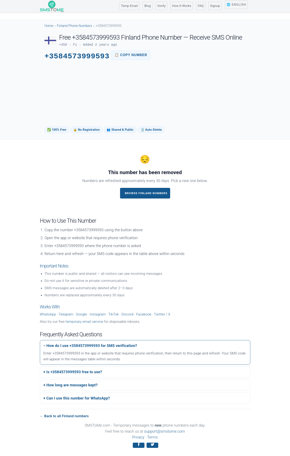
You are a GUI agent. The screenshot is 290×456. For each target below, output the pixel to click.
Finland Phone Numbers (74, 26)
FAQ (201, 6)
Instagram (98, 314)
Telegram (66, 314)
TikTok (113, 314)
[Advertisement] (145, 94)
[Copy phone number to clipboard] (130, 55)
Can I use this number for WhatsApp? (78, 398)
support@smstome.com (164, 431)
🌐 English (236, 4)
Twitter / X (162, 314)
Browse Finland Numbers (146, 193)
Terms (152, 437)
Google (81, 314)
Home (48, 26)
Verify (161, 6)
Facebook (143, 314)
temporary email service (84, 321)
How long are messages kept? (72, 385)
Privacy (138, 437)
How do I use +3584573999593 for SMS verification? (91, 345)
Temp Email (129, 6)
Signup (215, 6)
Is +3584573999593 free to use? (74, 372)
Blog (147, 6)
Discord (127, 314)
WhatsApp (48, 314)
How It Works (181, 6)
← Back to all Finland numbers (64, 416)
